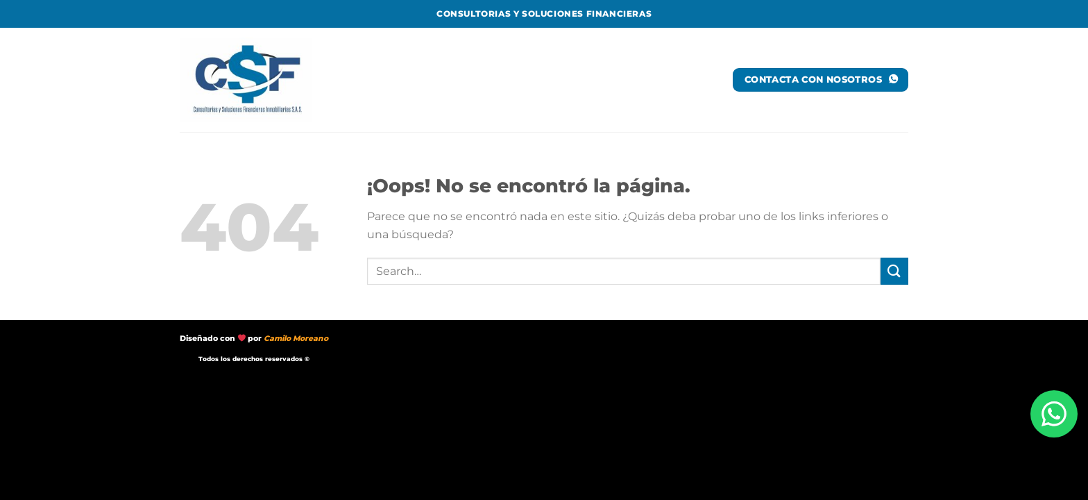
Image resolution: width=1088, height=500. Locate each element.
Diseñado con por (254, 338)
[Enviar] (894, 271)
